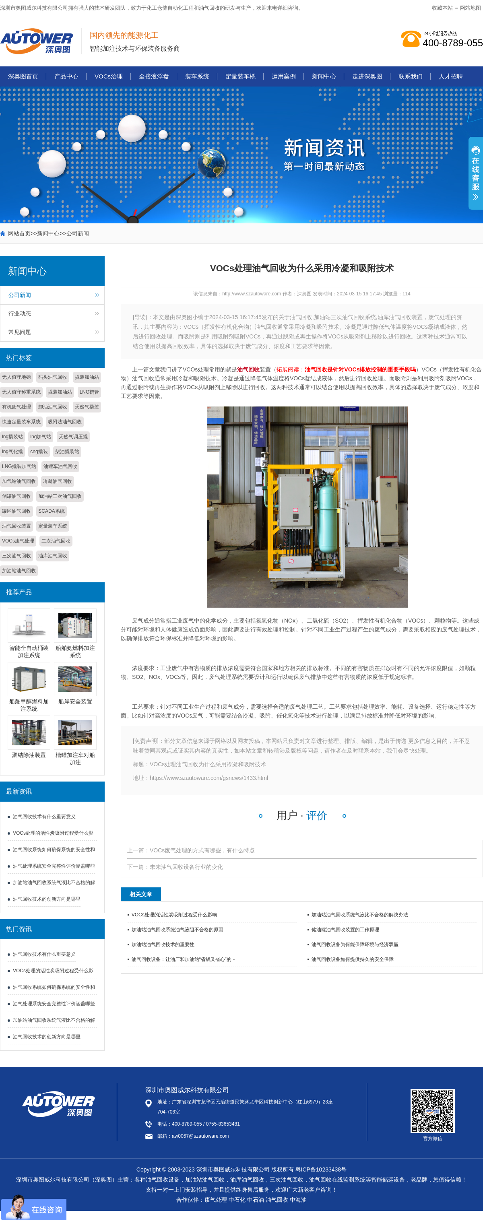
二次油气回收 (55, 541)
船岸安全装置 (75, 701)
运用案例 (284, 76)
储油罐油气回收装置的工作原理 (345, 929)
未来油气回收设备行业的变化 (186, 867)
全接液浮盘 (154, 76)
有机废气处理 (16, 407)
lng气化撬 (12, 451)
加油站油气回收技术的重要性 (163, 944)
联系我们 (410, 76)
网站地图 (470, 8)
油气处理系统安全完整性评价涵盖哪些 (54, 866)
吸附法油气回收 (65, 422)
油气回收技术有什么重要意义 (44, 816)
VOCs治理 (109, 76)
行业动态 (19, 313)
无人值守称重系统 (21, 392)
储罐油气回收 (16, 496)
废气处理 (215, 1199)
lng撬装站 (12, 436)
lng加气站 (40, 436)
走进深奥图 (367, 76)
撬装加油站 (87, 377)
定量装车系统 (52, 526)
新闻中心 (324, 76)
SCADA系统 (51, 511)
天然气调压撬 (73, 436)
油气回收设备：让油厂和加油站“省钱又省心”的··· (183, 959)
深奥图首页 (23, 76)
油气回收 (209, 8)
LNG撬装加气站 (19, 466)
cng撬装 (38, 451)
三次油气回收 (16, 556)
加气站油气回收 (19, 481)
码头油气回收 (52, 377)
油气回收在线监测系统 (337, 1179)
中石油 (255, 1199)
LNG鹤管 (89, 392)
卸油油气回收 (52, 407)
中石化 (237, 1199)
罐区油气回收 (16, 511)
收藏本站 (442, 8)
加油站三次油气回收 (60, 496)
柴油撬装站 (67, 451)
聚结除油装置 (29, 755)
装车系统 (197, 76)
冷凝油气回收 (57, 481)
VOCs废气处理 (18, 541)
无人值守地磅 (16, 377)
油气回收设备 (163, 1179)
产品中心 (66, 76)
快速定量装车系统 (21, 422)
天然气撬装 (87, 407)
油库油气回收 (52, 556)
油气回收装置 (16, 526)
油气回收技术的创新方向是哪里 (46, 899)
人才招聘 (451, 76)
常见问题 (19, 332)
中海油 (298, 1199)
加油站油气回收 (19, 570)
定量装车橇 (240, 76)
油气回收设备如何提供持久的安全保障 (353, 959)
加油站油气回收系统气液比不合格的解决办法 (360, 915)
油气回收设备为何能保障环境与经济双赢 (355, 944)
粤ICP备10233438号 (321, 1169)
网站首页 (19, 233)
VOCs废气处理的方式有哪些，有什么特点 (202, 850)
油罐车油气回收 (60, 466)
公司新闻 (77, 233)
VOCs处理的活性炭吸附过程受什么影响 (174, 915)
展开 (476, 177)
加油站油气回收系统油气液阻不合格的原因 (177, 929)
